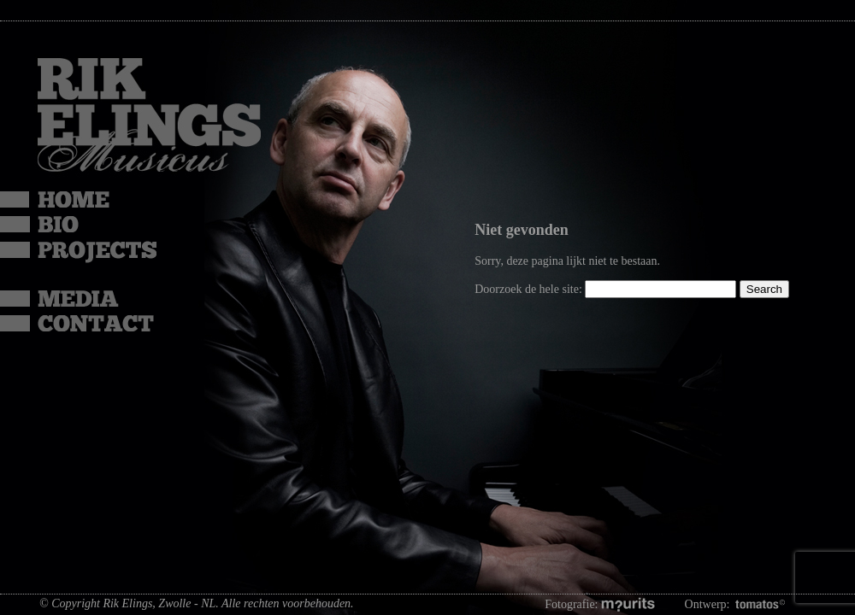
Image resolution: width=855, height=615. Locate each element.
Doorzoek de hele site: (530, 289)
